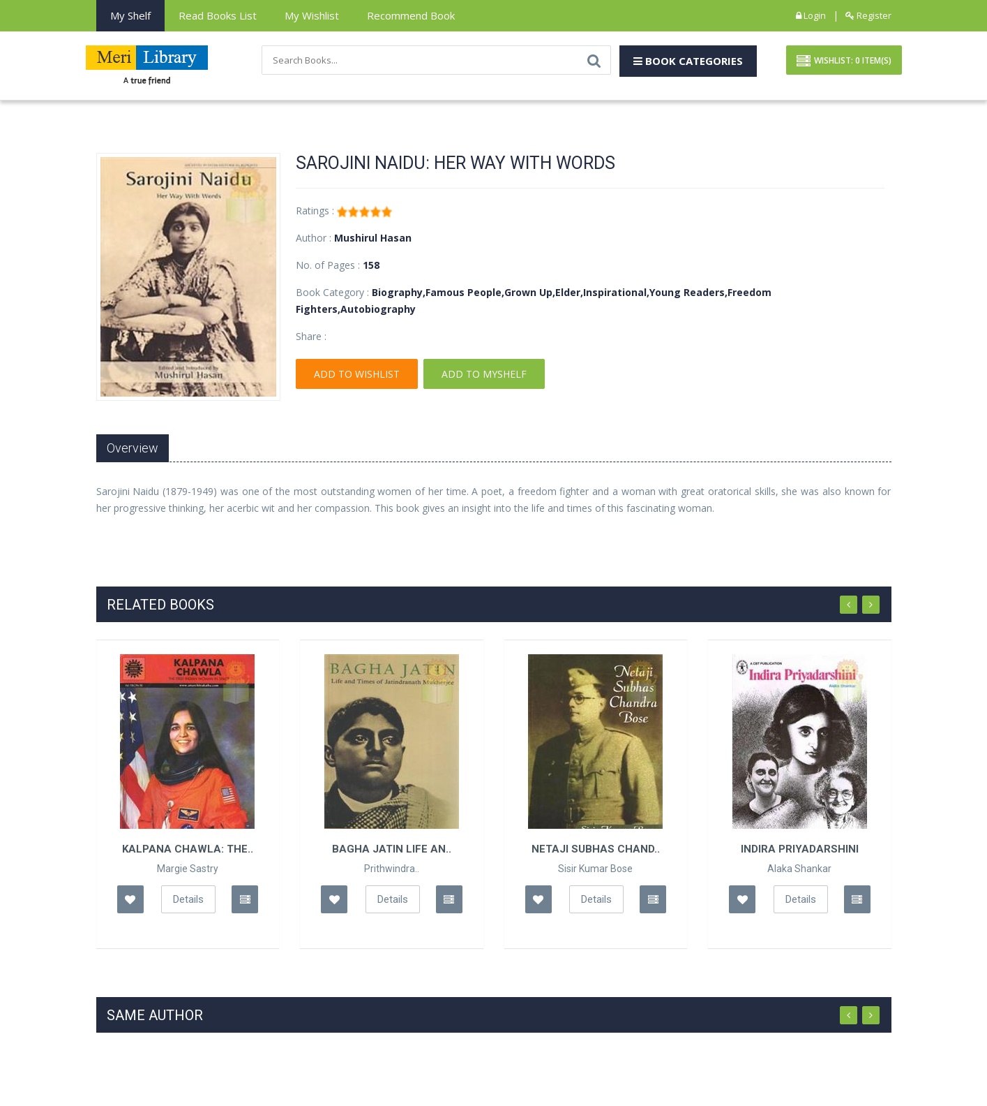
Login (811, 15)
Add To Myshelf (484, 374)
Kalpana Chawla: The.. (187, 849)
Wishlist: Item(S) (844, 61)
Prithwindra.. (391, 868)
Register (868, 15)
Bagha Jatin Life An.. (391, 849)
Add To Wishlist (357, 374)
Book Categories (688, 61)
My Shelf (130, 15)
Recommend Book (411, 15)
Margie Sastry (187, 868)
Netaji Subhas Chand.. (596, 849)
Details (188, 899)
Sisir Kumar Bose (595, 868)
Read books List (218, 15)
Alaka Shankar (799, 868)
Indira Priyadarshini (800, 849)
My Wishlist (312, 15)
